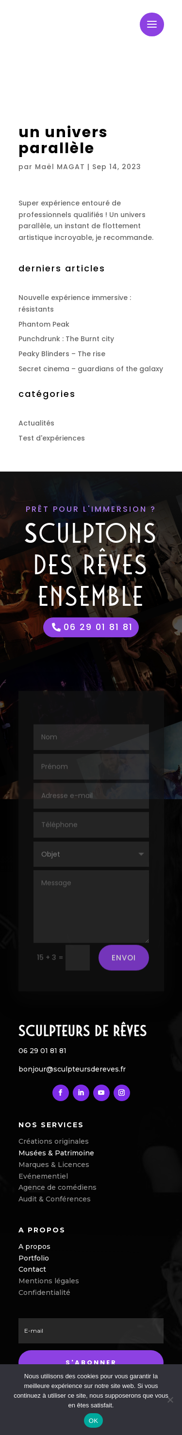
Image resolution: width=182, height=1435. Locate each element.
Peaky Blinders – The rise (61, 354)
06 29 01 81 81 (98, 627)
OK (93, 1420)
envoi (124, 958)
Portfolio (33, 1258)
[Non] (170, 1399)
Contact (32, 1269)
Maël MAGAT (60, 167)
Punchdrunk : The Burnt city (66, 339)
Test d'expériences (51, 438)
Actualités (36, 423)
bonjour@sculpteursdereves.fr (72, 1069)
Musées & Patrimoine (56, 1153)
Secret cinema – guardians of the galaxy (90, 369)
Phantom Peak (43, 324)
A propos (34, 1246)
